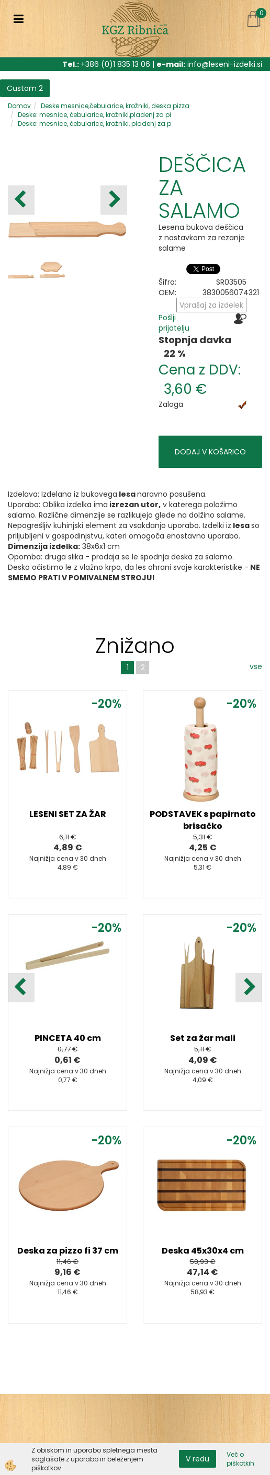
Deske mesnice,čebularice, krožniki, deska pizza (115, 105)
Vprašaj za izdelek (211, 305)
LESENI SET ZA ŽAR (67, 814)
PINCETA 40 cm (68, 1038)
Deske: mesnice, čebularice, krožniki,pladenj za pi (94, 114)
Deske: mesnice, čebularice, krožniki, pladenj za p (94, 123)
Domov (19, 105)
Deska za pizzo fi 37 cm (67, 1251)
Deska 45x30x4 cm (203, 1251)
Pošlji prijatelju (174, 322)
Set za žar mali (202, 1038)
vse (256, 666)
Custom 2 (25, 88)
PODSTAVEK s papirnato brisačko (203, 820)
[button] (113, 200)
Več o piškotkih (240, 1459)
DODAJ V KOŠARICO (210, 452)
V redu (197, 1459)
